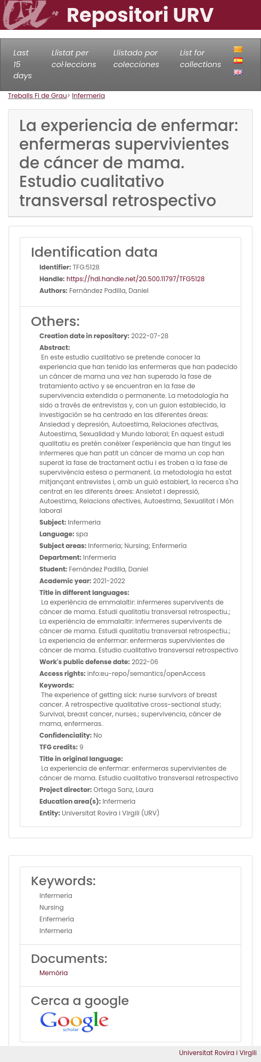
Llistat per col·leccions (74, 58)
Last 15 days (22, 64)
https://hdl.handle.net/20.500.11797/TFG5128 (135, 278)
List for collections (200, 58)
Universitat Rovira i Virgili (218, 1052)
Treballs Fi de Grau (37, 95)
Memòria (53, 972)
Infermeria (88, 95)
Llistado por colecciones (136, 58)
